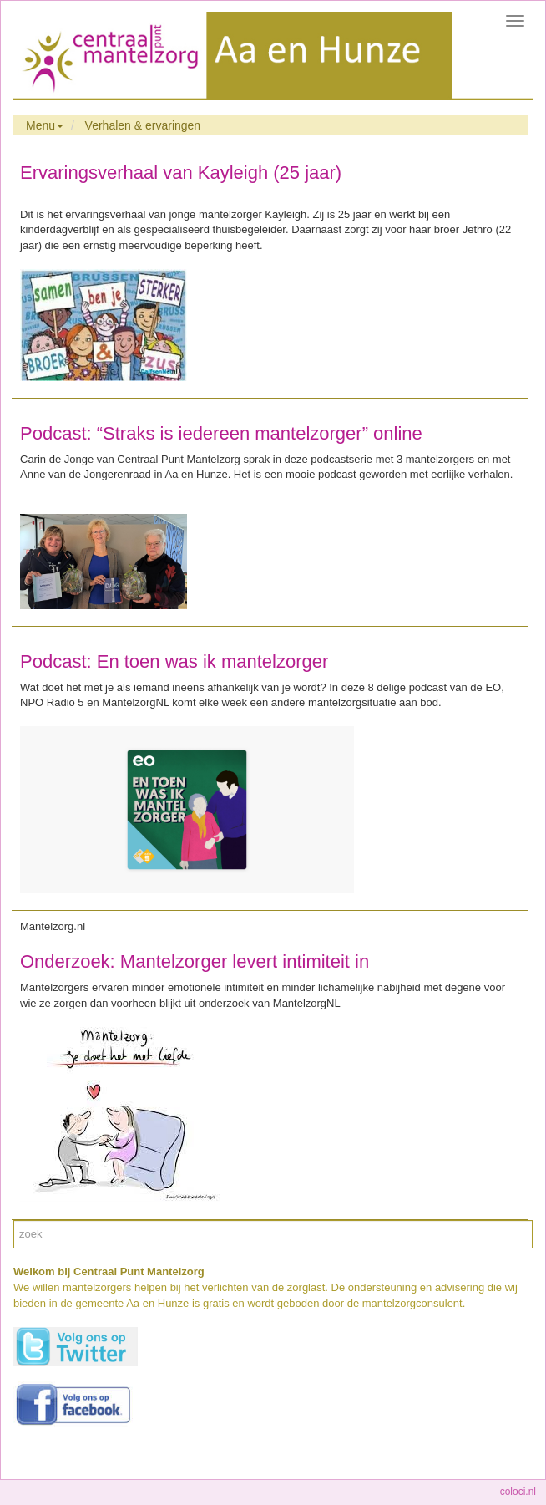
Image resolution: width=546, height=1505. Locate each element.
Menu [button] (44, 125)
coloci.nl (518, 1491)
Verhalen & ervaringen (143, 125)
